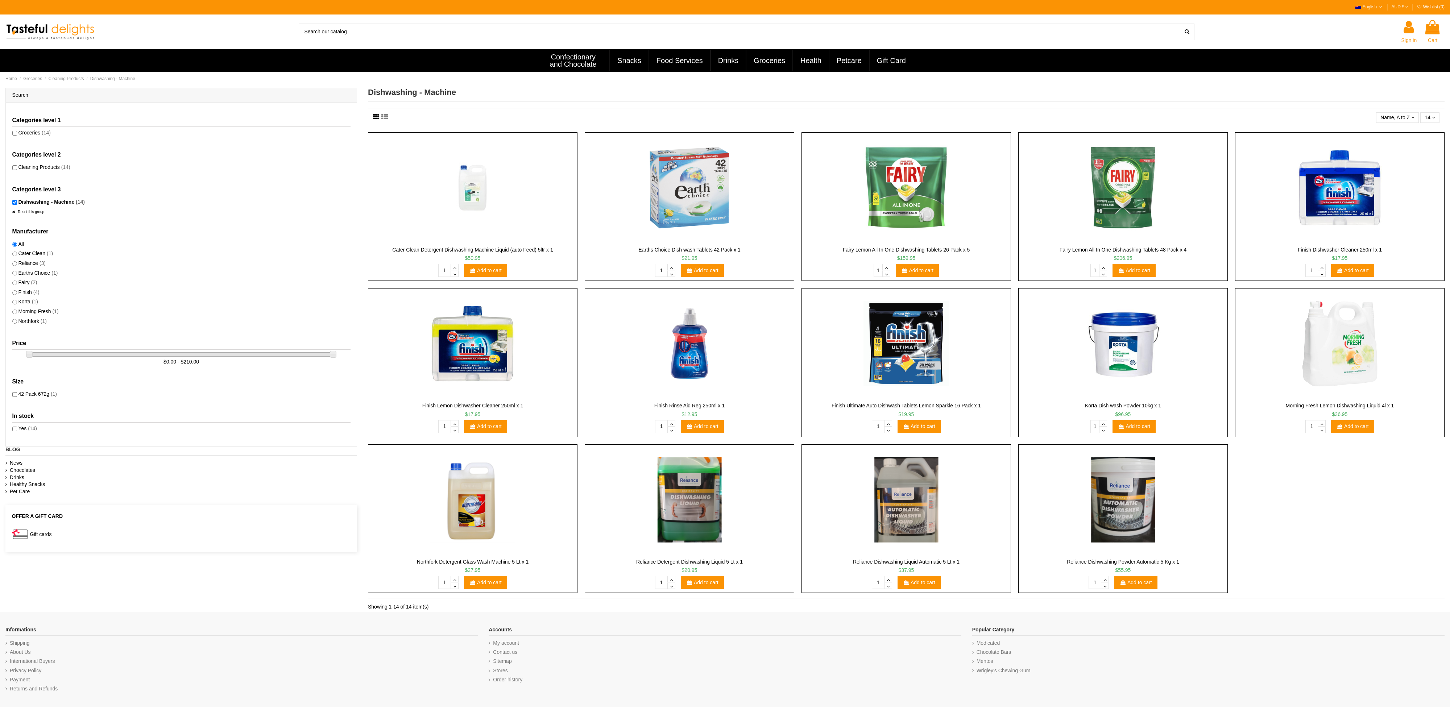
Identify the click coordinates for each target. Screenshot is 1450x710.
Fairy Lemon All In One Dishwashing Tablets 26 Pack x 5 (906, 250)
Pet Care (20, 491)
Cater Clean (35, 253)
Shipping (20, 643)
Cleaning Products (44, 167)
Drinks (17, 477)
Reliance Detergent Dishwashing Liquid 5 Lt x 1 (689, 562)
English (1369, 6)
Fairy (27, 282)
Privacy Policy (25, 670)
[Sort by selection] (1397, 117)
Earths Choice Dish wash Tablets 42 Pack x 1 (689, 250)
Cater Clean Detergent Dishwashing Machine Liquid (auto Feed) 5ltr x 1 (472, 250)
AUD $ (1400, 6)
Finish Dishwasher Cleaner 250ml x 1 (1340, 250)
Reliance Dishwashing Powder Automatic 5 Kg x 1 (1123, 562)
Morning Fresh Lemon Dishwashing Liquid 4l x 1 (1340, 405)
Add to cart (485, 270)
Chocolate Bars (994, 652)
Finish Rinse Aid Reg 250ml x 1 (689, 405)
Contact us (505, 652)
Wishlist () (1430, 6)
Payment (20, 679)
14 (1430, 117)
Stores (500, 670)
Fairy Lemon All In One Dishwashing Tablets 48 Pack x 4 (1123, 250)
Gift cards (41, 534)
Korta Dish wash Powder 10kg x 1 (1123, 405)
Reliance (32, 263)
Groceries (34, 133)
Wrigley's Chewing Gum (1004, 670)
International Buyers (32, 661)
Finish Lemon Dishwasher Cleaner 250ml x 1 (472, 405)
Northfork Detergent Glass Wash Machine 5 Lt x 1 (473, 562)
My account (506, 643)
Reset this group (31, 212)
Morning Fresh (38, 311)
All (21, 244)
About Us (20, 652)
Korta (28, 301)
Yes (27, 428)
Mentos (985, 661)
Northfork (32, 321)
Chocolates (22, 470)
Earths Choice (38, 273)
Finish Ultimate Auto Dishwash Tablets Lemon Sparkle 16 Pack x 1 (906, 405)
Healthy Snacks (27, 484)
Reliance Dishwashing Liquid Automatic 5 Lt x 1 (906, 562)
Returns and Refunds (34, 689)
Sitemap (502, 661)
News (16, 463)
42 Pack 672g (37, 394)
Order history (507, 679)
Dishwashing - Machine (51, 202)
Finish (28, 292)
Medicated (988, 643)
